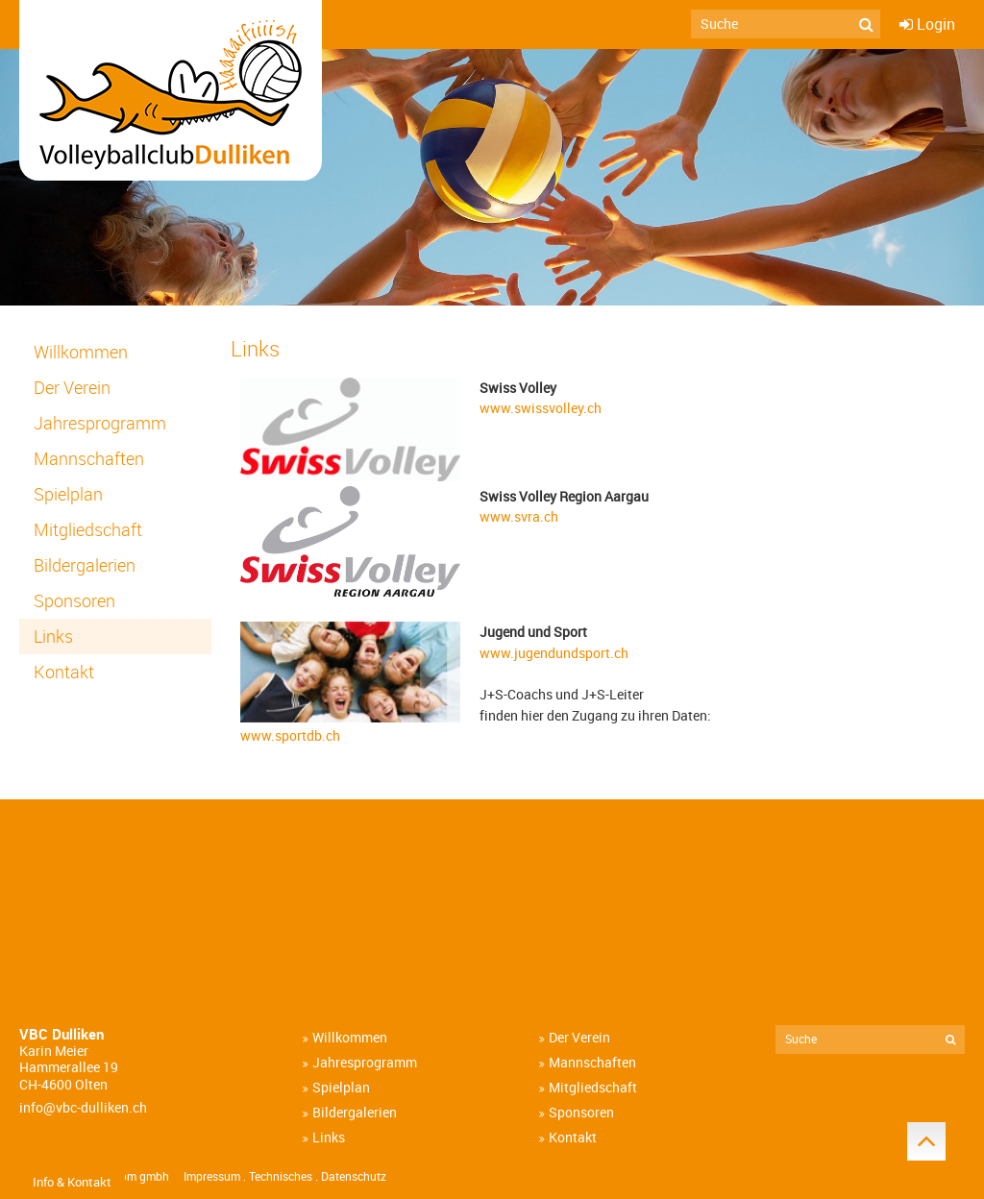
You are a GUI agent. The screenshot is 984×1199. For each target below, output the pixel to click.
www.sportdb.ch (290, 735)
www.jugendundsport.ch (554, 653)
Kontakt (64, 672)
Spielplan (68, 494)
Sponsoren (74, 601)
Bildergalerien (84, 565)
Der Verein (72, 388)
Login (936, 24)
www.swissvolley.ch (541, 408)
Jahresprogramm (100, 423)
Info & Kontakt (72, 1181)
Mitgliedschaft (88, 530)
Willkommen (81, 352)
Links (53, 636)
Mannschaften (89, 459)
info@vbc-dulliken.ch (83, 1107)
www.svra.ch (519, 516)
